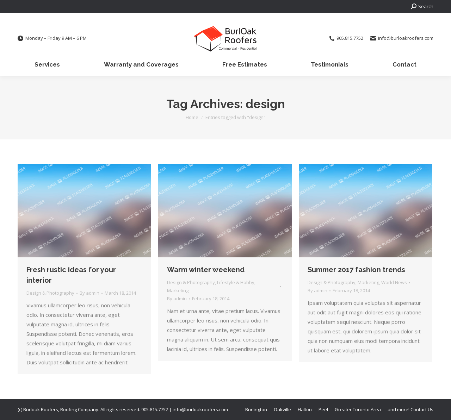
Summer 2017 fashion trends (356, 269)
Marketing (178, 290)
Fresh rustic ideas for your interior (71, 274)
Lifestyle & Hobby (235, 282)
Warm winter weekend (206, 269)
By (89, 293)
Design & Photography (50, 293)
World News (394, 282)
